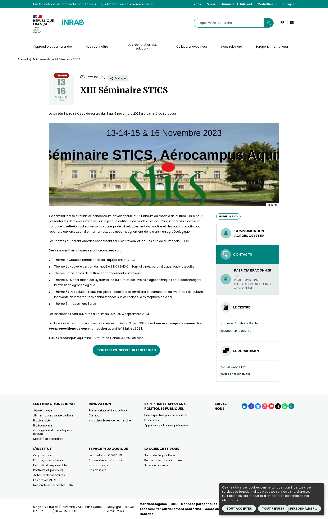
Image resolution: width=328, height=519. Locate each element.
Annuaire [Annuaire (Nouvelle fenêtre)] (227, 4)
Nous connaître (97, 46)
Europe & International (272, 46)
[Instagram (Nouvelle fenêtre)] (265, 406)
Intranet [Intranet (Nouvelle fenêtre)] (246, 4)
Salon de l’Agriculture (159, 455)
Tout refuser (273, 508)
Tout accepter (239, 508)
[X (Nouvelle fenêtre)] (278, 406)
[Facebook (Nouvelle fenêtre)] (251, 406)
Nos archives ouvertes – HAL (53, 485)
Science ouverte (156, 465)
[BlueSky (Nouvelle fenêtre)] (258, 406)
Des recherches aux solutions (142, 47)
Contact (146, 514)
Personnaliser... (303, 508)
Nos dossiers (97, 470)
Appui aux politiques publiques (166, 425)
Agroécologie (43, 410)
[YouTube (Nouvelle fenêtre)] (271, 406)
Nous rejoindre (231, 46)
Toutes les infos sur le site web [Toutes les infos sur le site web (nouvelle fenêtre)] (126, 350)
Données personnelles (199, 504)
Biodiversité (41, 420)
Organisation (42, 455)
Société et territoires (48, 439)
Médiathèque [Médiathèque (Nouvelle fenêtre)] (267, 4)
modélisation (228, 216)
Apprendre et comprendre (52, 46)
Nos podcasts (98, 465)
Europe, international (48, 460)
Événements (41, 59)
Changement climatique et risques (53, 432)
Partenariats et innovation (108, 410)
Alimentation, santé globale (53, 415)
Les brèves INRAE (45, 480)
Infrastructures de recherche (110, 420)
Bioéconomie (43, 425)
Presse (211, 4)
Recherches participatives (163, 460)
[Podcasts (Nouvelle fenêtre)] (291, 406)
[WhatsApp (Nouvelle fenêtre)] (285, 406)
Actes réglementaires (49, 475)
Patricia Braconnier (252, 273)
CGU (173, 504)
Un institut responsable (50, 465)
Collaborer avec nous (192, 46)
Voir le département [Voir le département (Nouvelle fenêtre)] (236, 374)
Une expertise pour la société (165, 415)
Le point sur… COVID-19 (105, 455)
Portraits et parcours (48, 470)
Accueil (23, 59)
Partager (118, 78)
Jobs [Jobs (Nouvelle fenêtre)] (197, 4)
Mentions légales (153, 504)
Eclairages (151, 420)
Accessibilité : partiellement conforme (170, 509)
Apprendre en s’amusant (107, 460)
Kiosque (288, 4)
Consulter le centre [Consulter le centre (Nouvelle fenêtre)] (237, 331)
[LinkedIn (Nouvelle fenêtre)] (244, 406)
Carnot (94, 415)
